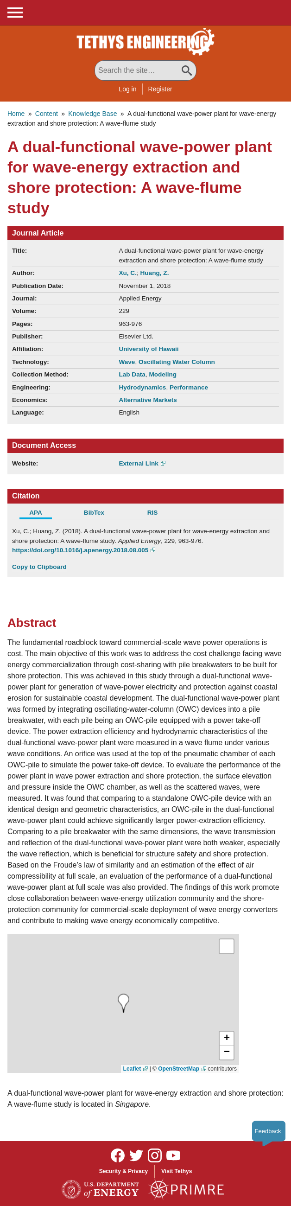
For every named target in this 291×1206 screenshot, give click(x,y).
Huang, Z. (154, 272)
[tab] (41, 513)
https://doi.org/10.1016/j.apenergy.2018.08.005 (80, 550)
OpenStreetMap (178, 1069)
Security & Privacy (123, 1171)
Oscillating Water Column (177, 361)
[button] (227, 1039)
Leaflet (132, 1069)
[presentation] (123, 1003)
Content (46, 113)
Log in (127, 89)
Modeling (163, 374)
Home (16, 113)
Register (160, 89)
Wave (127, 361)
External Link (138, 463)
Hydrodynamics (142, 387)
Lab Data (132, 374)
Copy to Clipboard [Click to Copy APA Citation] (39, 566)
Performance (189, 387)
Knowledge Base (92, 113)
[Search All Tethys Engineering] (145, 70)
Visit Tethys (176, 1171)
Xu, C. (128, 272)
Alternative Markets (148, 399)
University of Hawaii (148, 348)
